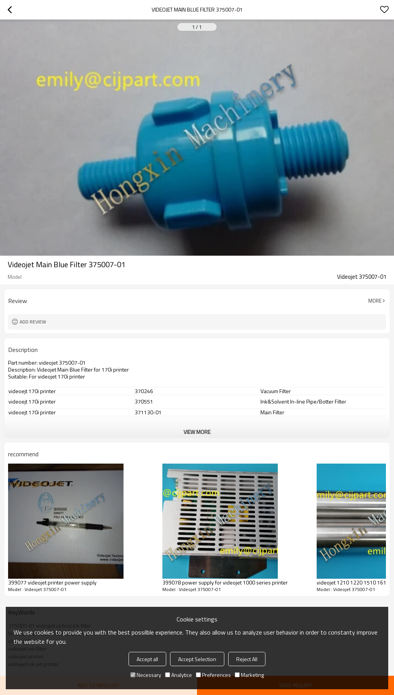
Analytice (178, 675)
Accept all (147, 659)
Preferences (213, 675)
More (375, 301)
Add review (33, 321)
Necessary (145, 675)
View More (197, 432)
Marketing (249, 675)
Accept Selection (197, 659)
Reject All (246, 659)
